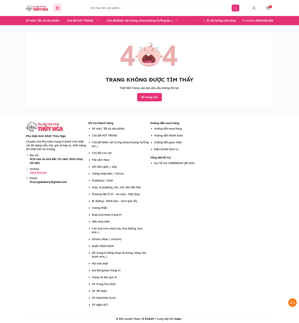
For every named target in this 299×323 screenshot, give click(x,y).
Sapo (177, 319)
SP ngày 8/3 (100, 304)
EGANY (150, 319)
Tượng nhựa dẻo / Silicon (108, 173)
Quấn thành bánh (103, 246)
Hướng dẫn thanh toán (168, 135)
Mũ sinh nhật (100, 263)
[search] (235, 8)
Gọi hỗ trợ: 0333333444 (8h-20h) (174, 163)
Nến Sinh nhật (101, 221)
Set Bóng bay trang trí (106, 270)
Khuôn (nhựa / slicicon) (106, 239)
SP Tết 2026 (99, 291)
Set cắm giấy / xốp (104, 166)
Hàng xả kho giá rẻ (104, 277)
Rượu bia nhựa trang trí (107, 214)
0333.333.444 (38, 173)
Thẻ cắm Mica (100, 160)
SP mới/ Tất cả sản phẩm (108, 128)
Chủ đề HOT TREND (104, 135)
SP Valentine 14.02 (104, 298)
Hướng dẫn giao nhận (168, 142)
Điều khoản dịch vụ (166, 149)
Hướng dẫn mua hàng (164, 123)
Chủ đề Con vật (102, 153)
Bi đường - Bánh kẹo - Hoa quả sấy (114, 201)
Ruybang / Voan (102, 180)
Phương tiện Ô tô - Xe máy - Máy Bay (116, 194)
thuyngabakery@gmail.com (48, 182)
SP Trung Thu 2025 (104, 284)
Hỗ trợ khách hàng (100, 123)
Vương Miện (99, 208)
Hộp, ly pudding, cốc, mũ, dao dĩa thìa (116, 187)
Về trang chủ (149, 97)
